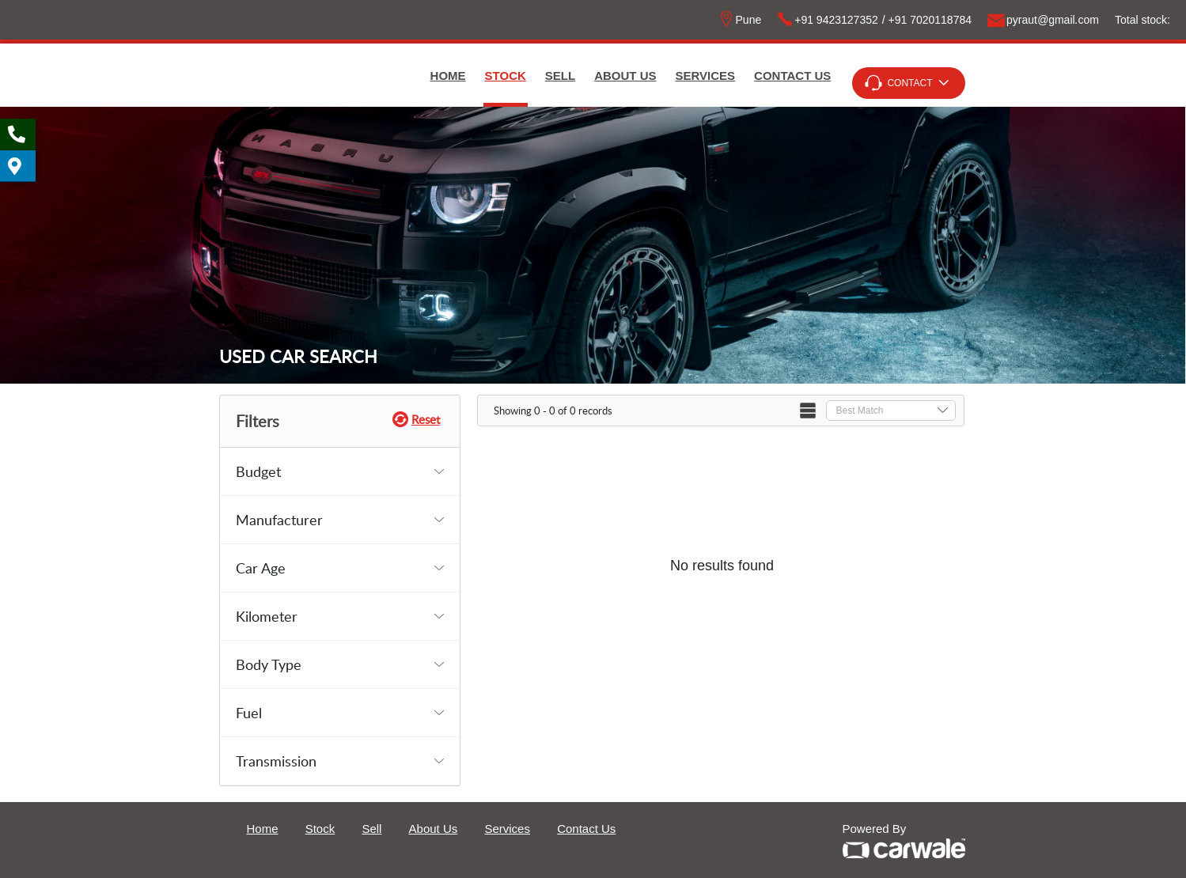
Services (706, 75)
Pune (740, 19)
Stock (505, 75)
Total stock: (1142, 19)
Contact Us (792, 75)
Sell (560, 75)
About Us (625, 75)
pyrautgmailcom (1043, 20)
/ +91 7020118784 (927, 19)
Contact (909, 83)
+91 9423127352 (827, 19)
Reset (425, 419)
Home (448, 75)
